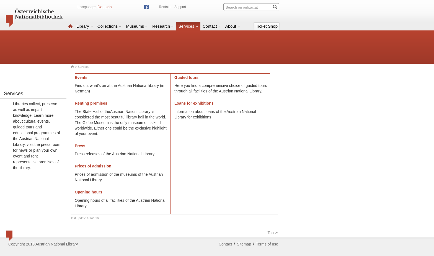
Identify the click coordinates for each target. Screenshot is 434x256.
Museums (137, 26)
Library (84, 26)
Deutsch (104, 7)
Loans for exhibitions (194, 103)
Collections (109, 26)
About (232, 26)
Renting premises (91, 103)
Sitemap (244, 244)
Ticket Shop (267, 26)
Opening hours (88, 192)
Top (272, 233)
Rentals (164, 7)
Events (81, 77)
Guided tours (186, 77)
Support (180, 7)
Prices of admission (93, 166)
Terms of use (267, 244)
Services (188, 26)
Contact (212, 26)
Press (80, 146)
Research (163, 26)
